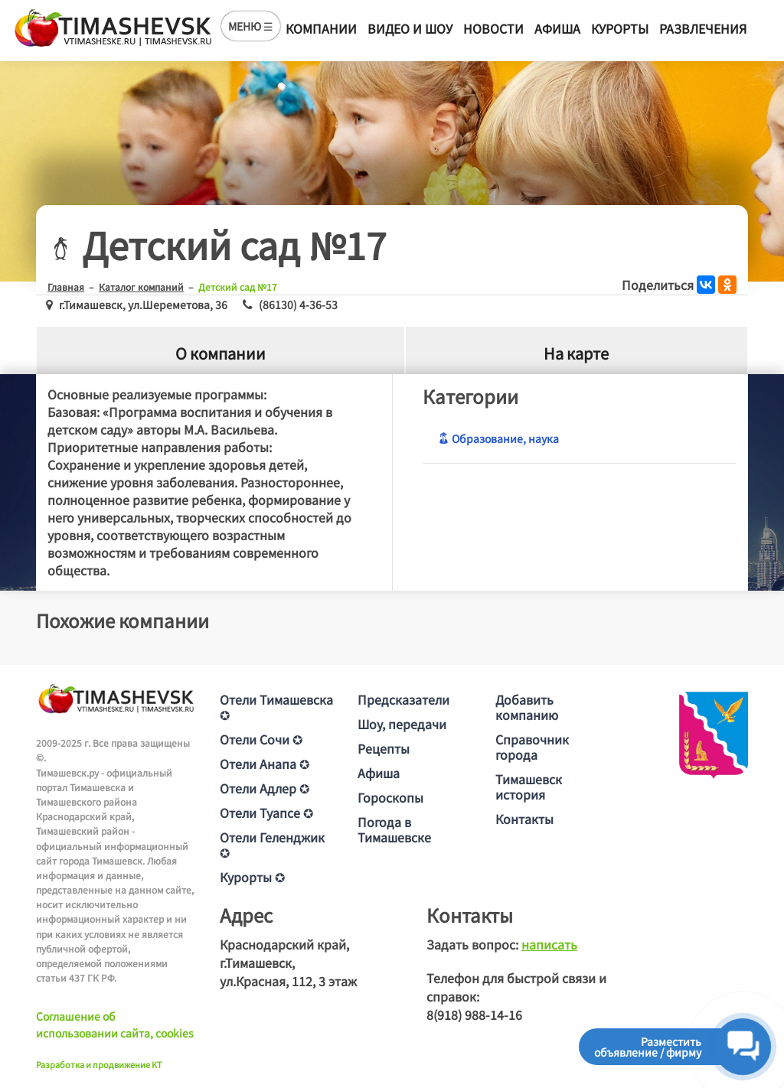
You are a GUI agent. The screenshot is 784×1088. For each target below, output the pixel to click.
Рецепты (384, 748)
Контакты (524, 818)
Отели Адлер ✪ (264, 788)
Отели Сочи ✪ (261, 739)
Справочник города (532, 746)
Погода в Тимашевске (394, 829)
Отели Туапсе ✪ (266, 812)
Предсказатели (403, 699)
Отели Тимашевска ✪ (276, 707)
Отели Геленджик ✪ (272, 844)
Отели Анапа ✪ (264, 763)
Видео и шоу (410, 28)
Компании (321, 28)
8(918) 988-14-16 (474, 1014)
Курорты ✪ (252, 876)
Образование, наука (498, 438)
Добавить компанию (526, 707)
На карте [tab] (576, 353)
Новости (493, 28)
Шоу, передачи (402, 723)
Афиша (557, 28)
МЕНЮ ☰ (250, 26)
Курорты (619, 28)
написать (549, 944)
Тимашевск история (528, 786)
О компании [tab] (220, 353)
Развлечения (702, 28)
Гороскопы (390, 797)
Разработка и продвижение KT (99, 1064)
